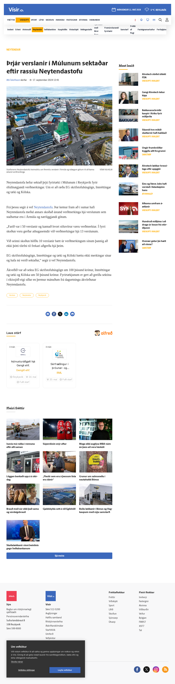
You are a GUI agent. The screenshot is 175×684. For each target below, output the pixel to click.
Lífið (111, 610)
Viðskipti (113, 601)
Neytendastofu (43, 207)
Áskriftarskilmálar (54, 626)
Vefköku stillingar (26, 670)
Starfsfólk (50, 630)
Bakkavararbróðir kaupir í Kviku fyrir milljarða (152, 113)
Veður (142, 614)
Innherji (143, 597)
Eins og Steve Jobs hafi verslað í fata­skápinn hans (154, 187)
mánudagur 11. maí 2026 (129, 9)
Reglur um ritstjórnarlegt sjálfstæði (18, 611)
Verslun (12, 295)
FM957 (142, 622)
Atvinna (143, 605)
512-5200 (55, 609)
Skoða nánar (17, 662)
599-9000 (16, 629)
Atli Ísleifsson (13, 80)
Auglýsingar (51, 613)
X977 (141, 626)
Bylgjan (142, 618)
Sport (111, 605)
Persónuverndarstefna (17, 616)
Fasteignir (144, 601)
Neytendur (26, 295)
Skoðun (113, 614)
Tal (140, 630)
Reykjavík (42, 295)
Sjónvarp (113, 618)
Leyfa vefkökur (65, 670)
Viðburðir (144, 610)
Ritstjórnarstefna (54, 622)
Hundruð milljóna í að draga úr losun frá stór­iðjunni (154, 224)
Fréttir (112, 597)
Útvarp (112, 622)
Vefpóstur (50, 638)
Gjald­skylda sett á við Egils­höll (59, 509)
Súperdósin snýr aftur (55, 444)
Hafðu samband (54, 618)
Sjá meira (59, 556)
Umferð (49, 634)
